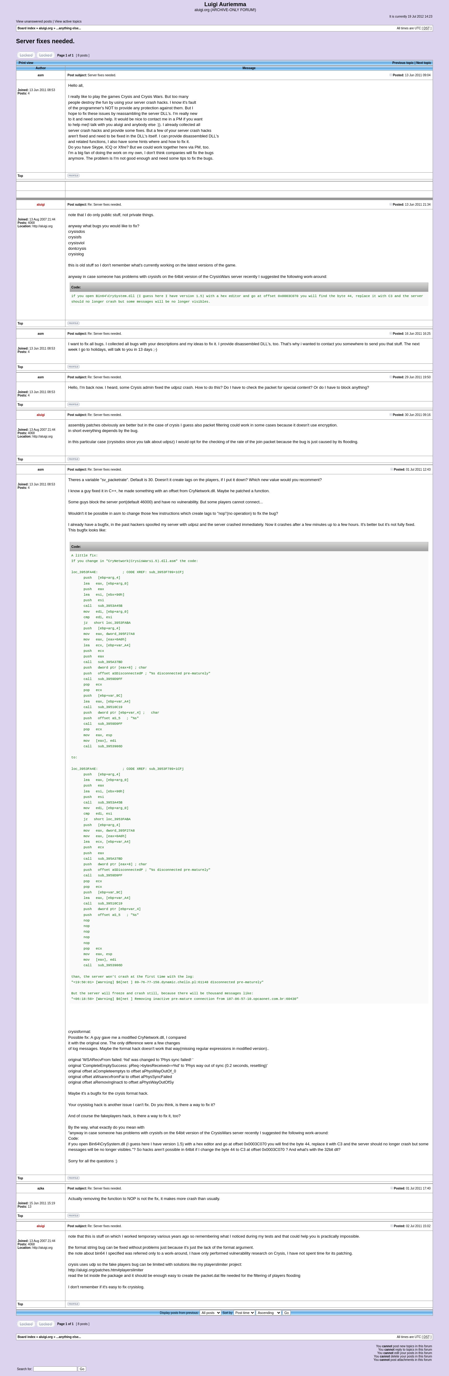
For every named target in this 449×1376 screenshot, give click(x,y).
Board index (26, 28)
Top (20, 176)
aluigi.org (46, 28)
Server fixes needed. (45, 41)
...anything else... (68, 28)
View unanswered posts (34, 21)
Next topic (423, 63)
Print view (26, 63)
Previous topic (403, 63)
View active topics (68, 21)
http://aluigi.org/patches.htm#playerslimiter (105, 1270)
